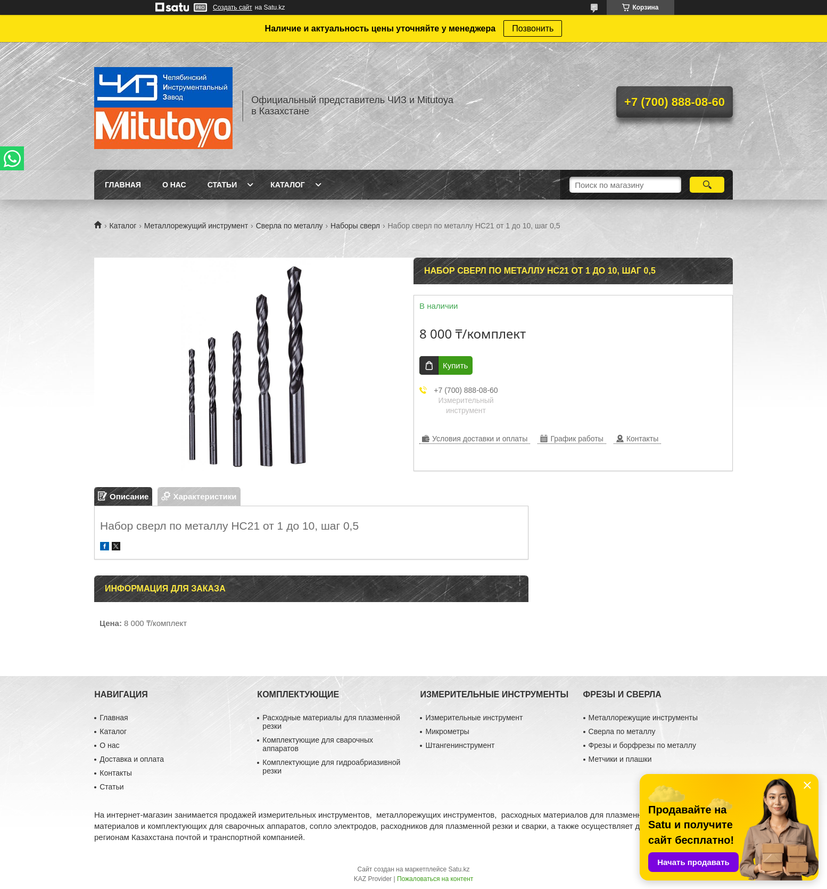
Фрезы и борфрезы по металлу (642, 745)
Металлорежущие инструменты (643, 717)
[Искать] (707, 185)
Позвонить (532, 28)
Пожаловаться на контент (435, 879)
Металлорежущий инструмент (196, 225)
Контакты (115, 773)
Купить (455, 365)
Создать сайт (232, 7)
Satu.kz (458, 869)
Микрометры (447, 731)
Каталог (287, 184)
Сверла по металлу (289, 225)
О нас (174, 184)
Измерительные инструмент (474, 717)
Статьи (222, 184)
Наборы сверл (355, 225)
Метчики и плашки (620, 759)
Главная (123, 184)
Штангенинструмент (459, 745)
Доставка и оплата (132, 759)
